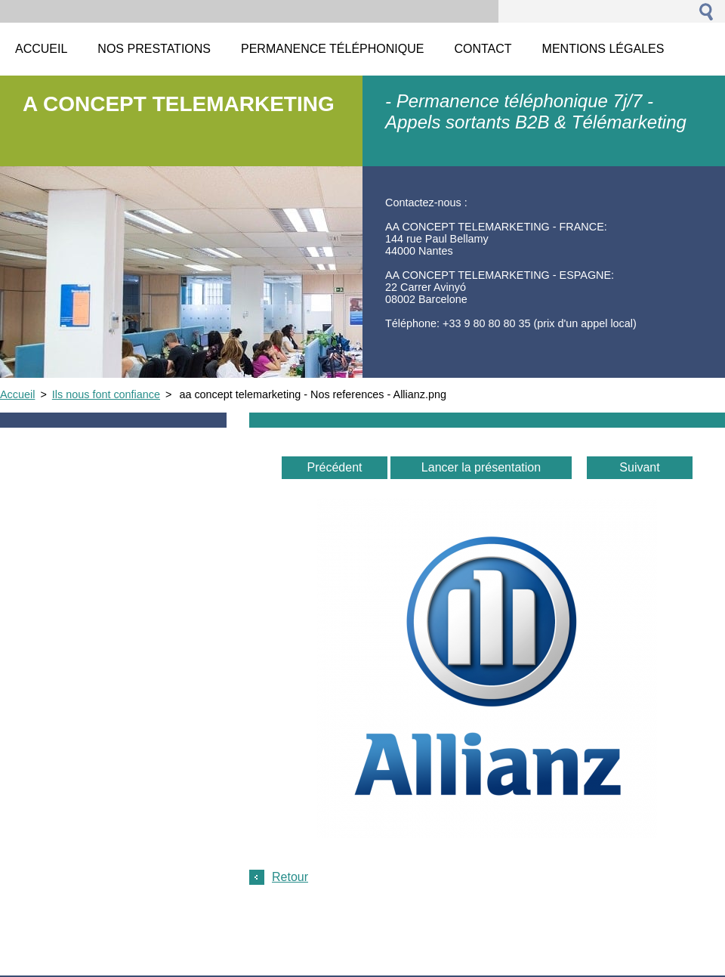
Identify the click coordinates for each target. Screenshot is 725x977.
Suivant (639, 467)
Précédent (334, 467)
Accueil (17, 394)
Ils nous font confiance (106, 394)
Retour (290, 876)
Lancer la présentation (481, 467)
